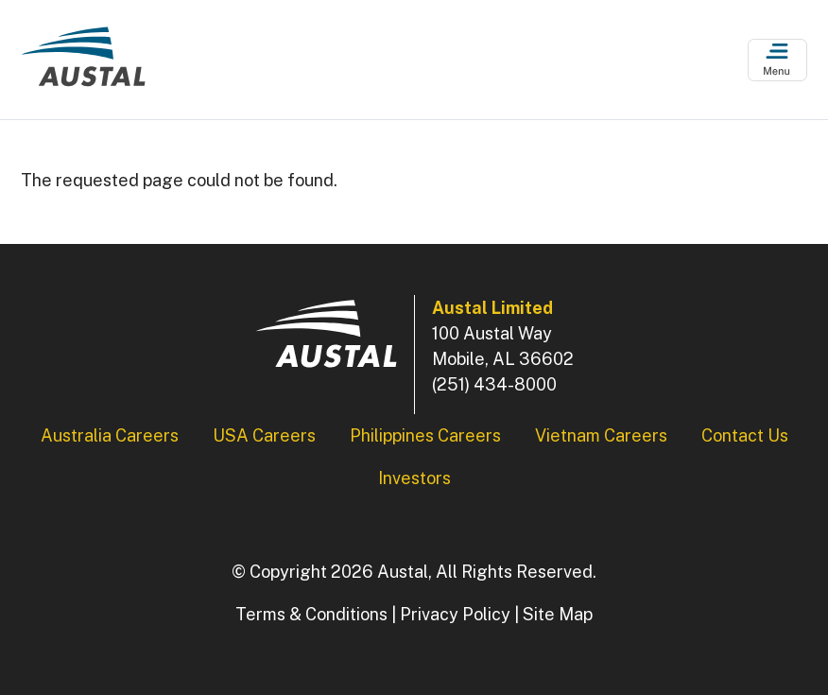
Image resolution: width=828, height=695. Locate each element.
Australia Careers (110, 435)
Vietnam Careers (601, 435)
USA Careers (264, 435)
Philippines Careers (425, 435)
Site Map (558, 614)
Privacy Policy (455, 614)
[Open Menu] (777, 60)
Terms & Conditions (311, 614)
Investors (414, 478)
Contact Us (744, 435)
